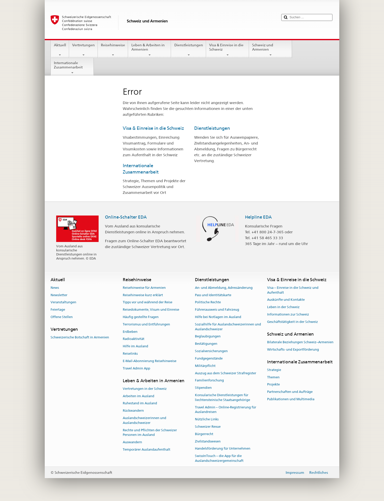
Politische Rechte (208, 302)
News (55, 288)
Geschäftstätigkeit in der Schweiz (292, 322)
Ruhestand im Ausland (140, 403)
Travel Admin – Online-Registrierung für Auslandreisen (225, 409)
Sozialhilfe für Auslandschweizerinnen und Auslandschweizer (228, 326)
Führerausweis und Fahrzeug (217, 309)
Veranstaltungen (63, 302)
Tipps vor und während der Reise (147, 302)
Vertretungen (83, 50)
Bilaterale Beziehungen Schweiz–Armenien (300, 342)
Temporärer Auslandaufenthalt (146, 449)
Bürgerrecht (204, 434)
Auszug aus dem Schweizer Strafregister (225, 373)
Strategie (274, 370)
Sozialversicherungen (211, 351)
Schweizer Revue (208, 426)
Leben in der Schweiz (283, 307)
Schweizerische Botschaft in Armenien (80, 337)
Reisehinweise (113, 50)
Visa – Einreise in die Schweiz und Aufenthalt (292, 290)
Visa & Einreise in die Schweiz (227, 50)
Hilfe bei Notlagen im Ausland (218, 317)
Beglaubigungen (208, 336)
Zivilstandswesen (208, 441)
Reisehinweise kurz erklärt (143, 295)
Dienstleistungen (188, 50)
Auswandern (132, 442)
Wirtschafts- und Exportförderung (293, 349)
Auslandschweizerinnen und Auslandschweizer (144, 420)
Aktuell (60, 50)
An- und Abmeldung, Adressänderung (224, 288)
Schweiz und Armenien (270, 50)
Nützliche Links (207, 419)
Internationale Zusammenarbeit (72, 68)
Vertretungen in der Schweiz (145, 389)
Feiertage (58, 309)
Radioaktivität (133, 339)
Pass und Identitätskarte (213, 295)
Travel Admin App (136, 368)
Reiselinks (130, 353)
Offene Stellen (62, 317)
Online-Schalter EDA (126, 217)
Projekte (273, 385)
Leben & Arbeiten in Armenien (149, 50)
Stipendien (203, 388)
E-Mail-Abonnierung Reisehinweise (149, 361)
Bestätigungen (206, 344)
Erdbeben (130, 332)
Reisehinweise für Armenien (144, 288)
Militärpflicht (205, 366)
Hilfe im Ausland (135, 346)
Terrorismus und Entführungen (146, 324)
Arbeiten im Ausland (138, 396)
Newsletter (59, 295)
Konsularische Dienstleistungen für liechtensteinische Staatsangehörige (222, 397)
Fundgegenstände (209, 358)
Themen (273, 377)
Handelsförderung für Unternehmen (222, 449)
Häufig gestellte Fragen (141, 317)
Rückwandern (133, 410)
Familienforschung (209, 380)
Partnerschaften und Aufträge (290, 392)
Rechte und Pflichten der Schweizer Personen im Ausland (150, 432)
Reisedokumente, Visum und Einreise (151, 309)
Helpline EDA (258, 217)
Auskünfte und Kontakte (286, 300)
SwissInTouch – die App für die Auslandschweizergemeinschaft (219, 458)
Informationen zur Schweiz (288, 314)
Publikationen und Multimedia (290, 399)
